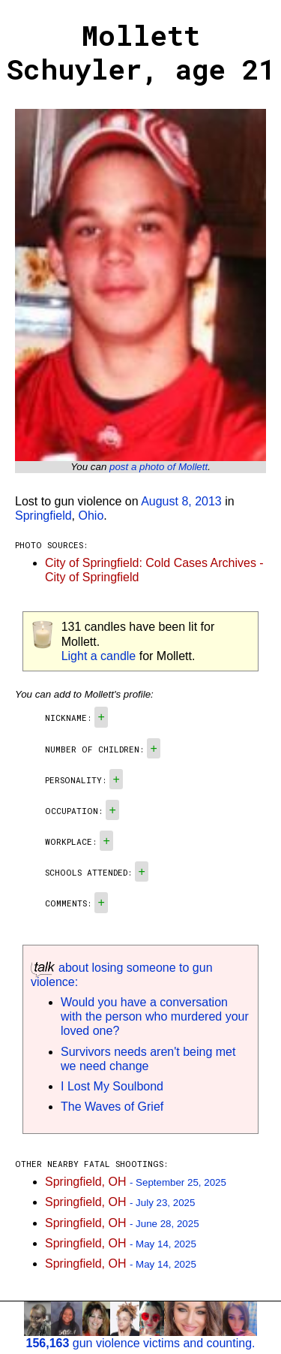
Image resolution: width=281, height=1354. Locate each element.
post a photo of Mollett (158, 466)
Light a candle (98, 656)
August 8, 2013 (181, 501)
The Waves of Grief (112, 1106)
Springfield (43, 515)
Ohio (91, 515)
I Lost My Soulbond (112, 1086)
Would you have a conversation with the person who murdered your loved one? (155, 1016)
